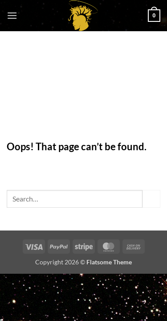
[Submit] (151, 198)
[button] (12, 15)
